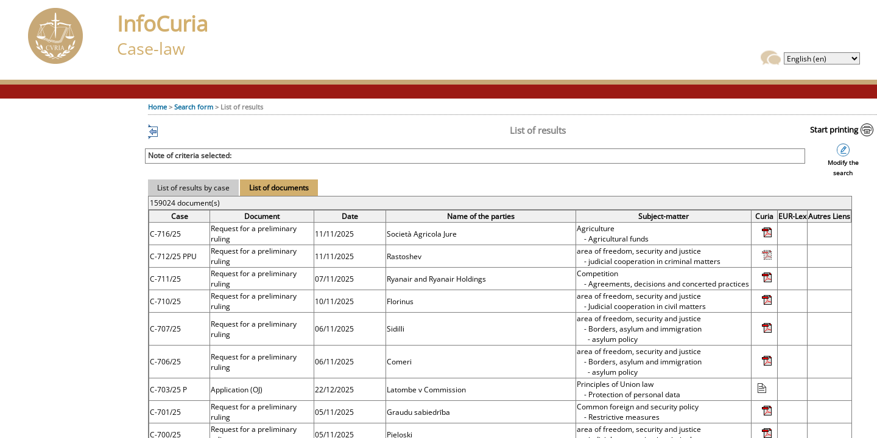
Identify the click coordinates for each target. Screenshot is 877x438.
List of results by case (193, 187)
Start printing (834, 129)
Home (157, 106)
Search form (193, 106)
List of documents (279, 187)
